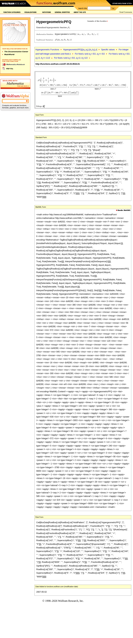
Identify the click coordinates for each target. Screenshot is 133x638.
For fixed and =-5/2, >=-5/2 (90, 54)
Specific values (108, 49)
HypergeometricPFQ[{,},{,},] (80, 49)
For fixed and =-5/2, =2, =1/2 (71, 58)
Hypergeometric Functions (47, 49)
